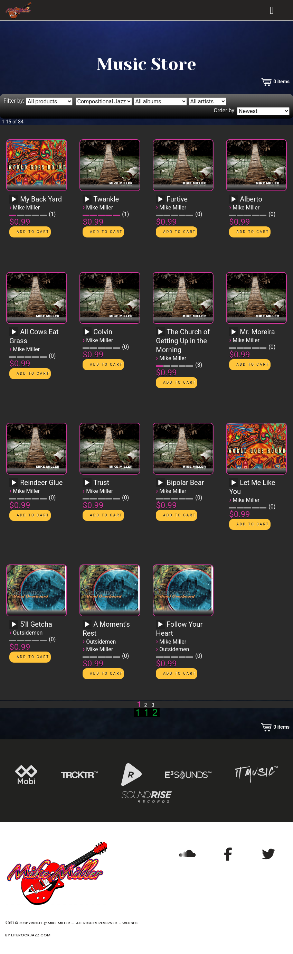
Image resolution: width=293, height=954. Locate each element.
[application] (14, 201)
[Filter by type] (49, 101)
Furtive (177, 199)
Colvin (102, 332)
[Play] (13, 199)
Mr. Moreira (257, 332)
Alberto (251, 199)
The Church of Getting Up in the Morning (183, 341)
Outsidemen (27, 632)
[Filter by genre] (104, 101)
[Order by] (263, 111)
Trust (101, 482)
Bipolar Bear (185, 482)
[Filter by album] (160, 101)
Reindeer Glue (41, 482)
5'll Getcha (36, 624)
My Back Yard (41, 199)
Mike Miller (26, 207)
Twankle (106, 199)
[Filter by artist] (207, 101)
